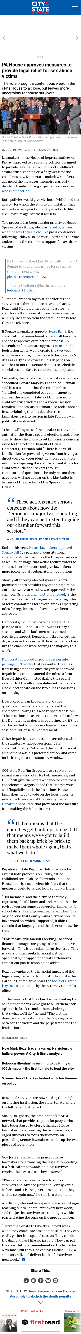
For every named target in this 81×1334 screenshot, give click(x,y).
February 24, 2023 (20, 273)
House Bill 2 (64, 328)
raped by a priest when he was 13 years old (38, 212)
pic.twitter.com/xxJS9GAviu (28, 259)
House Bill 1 (56, 314)
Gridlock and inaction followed (41, 577)
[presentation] (4, 1310)
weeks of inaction (15, 173)
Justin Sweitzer (18, 132)
